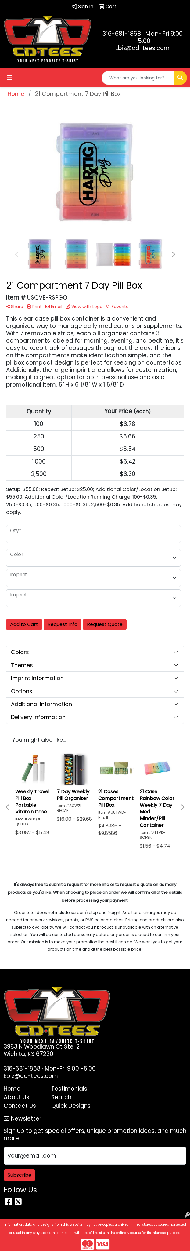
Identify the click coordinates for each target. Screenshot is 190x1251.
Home (12, 1089)
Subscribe (19, 1175)
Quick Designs (71, 1106)
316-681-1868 (121, 33)
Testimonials (69, 1089)
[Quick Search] (138, 78)
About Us (16, 1097)
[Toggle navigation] (9, 78)
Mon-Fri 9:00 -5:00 (158, 37)
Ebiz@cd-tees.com (142, 48)
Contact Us (20, 1106)
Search (61, 1097)
